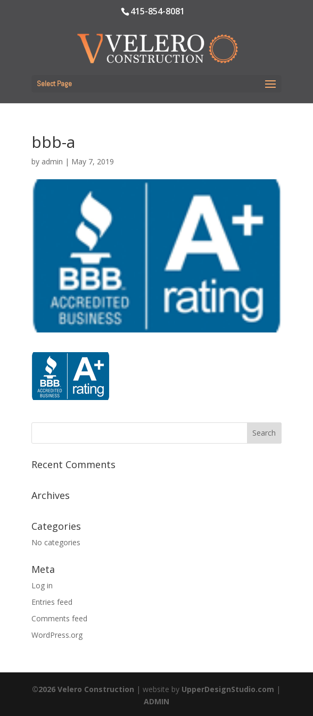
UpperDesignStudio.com (228, 689)
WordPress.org (57, 635)
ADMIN (156, 701)
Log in (42, 585)
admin (52, 161)
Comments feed (59, 618)
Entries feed (51, 602)
